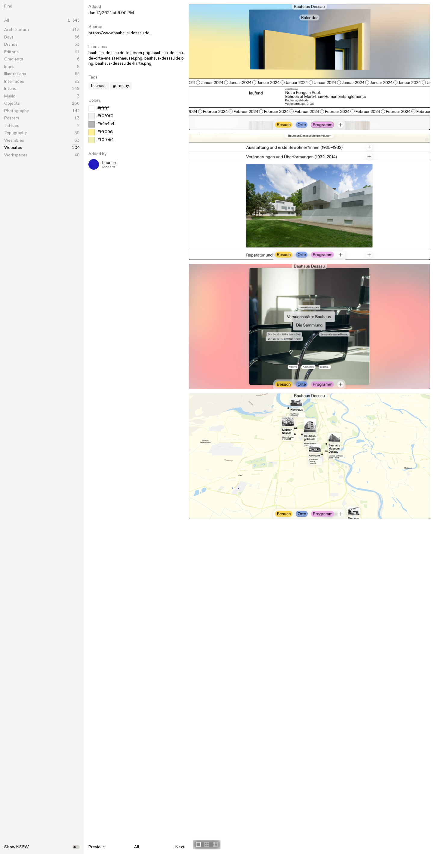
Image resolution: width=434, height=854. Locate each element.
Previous (96, 847)
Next (180, 847)
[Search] (47, 6)
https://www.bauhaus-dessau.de (118, 33)
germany (121, 86)
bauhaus (98, 86)
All (136, 847)
